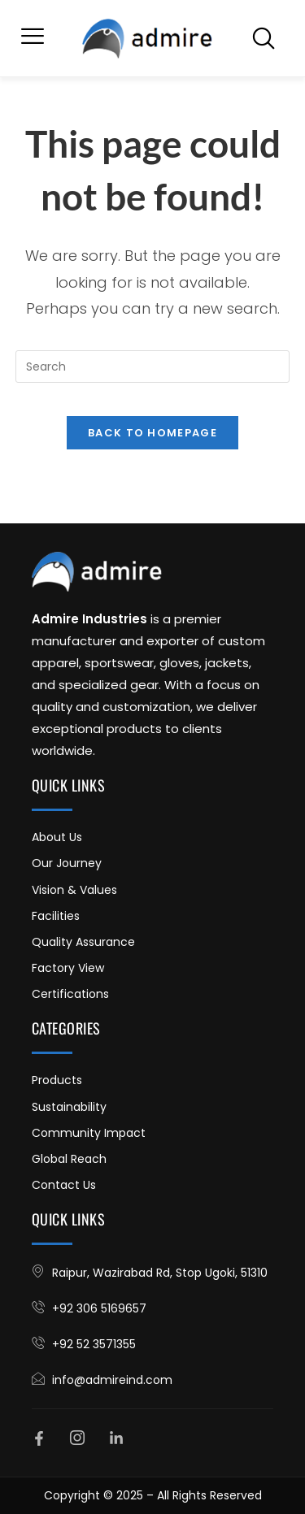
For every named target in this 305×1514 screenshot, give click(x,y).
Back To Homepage (152, 432)
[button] (32, 38)
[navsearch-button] (263, 38)
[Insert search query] (152, 366)
